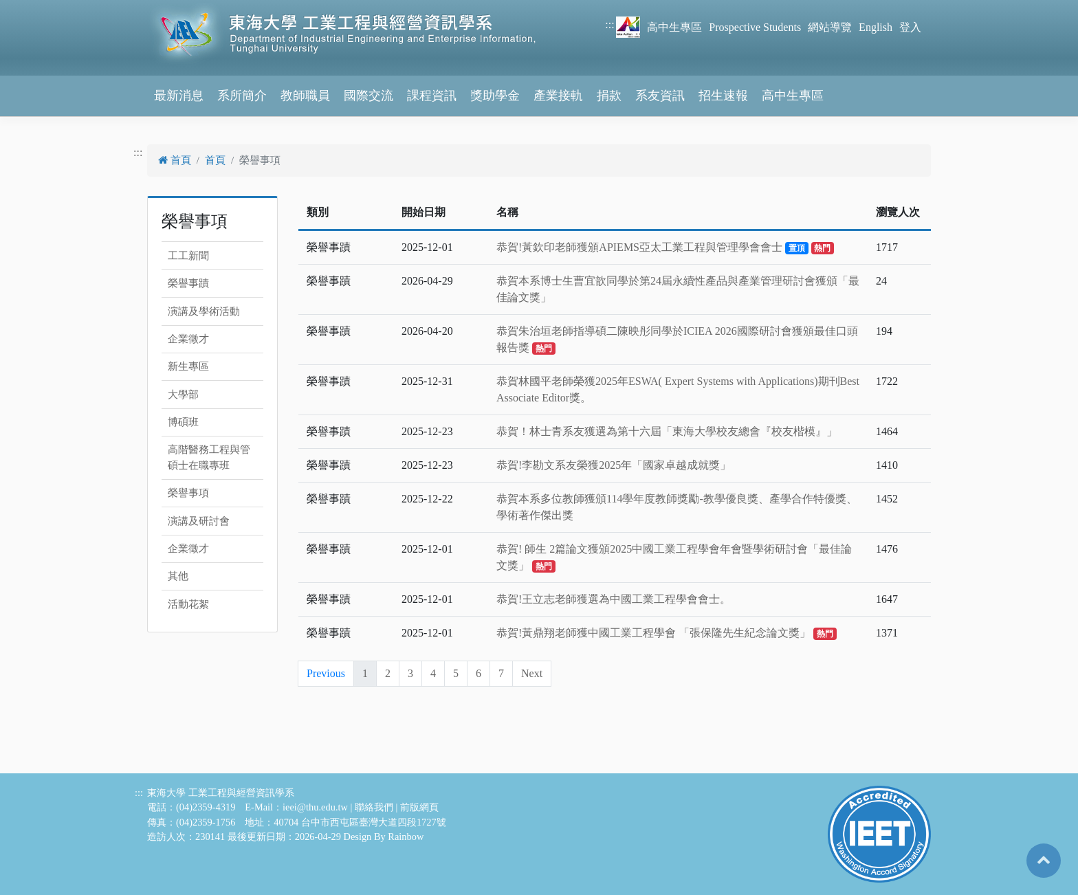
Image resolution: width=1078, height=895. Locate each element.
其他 (178, 576)
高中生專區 (674, 27)
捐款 (609, 95)
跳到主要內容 (33, 8)
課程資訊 (431, 95)
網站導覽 (830, 27)
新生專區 (188, 366)
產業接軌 (558, 95)
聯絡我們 (374, 807)
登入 (910, 27)
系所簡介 (242, 95)
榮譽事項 (188, 492)
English (875, 27)
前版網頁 (419, 807)
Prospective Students (755, 27)
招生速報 (723, 95)
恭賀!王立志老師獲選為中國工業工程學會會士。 (613, 599)
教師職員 (305, 95)
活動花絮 (188, 604)
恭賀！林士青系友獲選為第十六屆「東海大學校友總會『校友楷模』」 (666, 431)
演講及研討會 (199, 521)
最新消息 (179, 95)
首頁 (174, 160)
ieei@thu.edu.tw (315, 807)
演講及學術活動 (204, 311)
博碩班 (183, 422)
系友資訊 (660, 95)
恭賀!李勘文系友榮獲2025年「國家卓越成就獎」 (613, 465)
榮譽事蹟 (188, 283)
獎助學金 (495, 95)
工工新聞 (188, 255)
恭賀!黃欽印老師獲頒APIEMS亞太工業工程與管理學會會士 (665, 247)
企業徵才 (188, 338)
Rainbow (406, 836)
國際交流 (368, 95)
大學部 (183, 394)
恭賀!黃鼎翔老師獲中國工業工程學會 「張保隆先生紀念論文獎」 (666, 633)
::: (609, 24)
